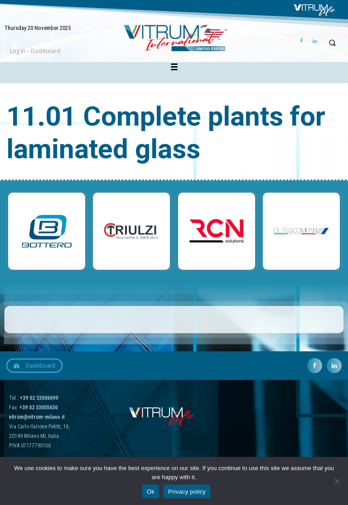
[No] (336, 481)
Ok (151, 491)
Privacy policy (187, 491)
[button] (332, 42)
